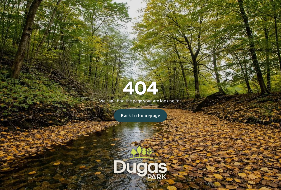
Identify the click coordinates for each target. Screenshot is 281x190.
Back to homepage (140, 115)
